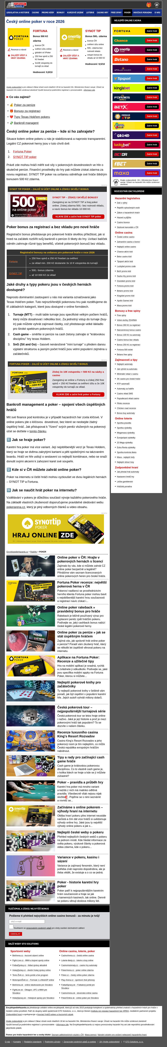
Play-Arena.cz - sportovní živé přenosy (78, 980)
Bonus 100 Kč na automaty (128, 335)
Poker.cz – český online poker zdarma (77, 975)
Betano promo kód (125, 291)
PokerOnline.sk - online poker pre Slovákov (80, 998)
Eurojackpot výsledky (126, 438)
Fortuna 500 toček (125, 350)
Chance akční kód (125, 252)
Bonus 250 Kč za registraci (128, 345)
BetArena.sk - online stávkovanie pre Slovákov (32, 985)
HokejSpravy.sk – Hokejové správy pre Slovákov (33, 998)
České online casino (125, 237)
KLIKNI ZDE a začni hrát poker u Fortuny (78, 394)
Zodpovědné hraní (14, 1014)
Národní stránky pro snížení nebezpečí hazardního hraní (122, 1035)
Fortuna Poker (22, 151)
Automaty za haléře (125, 389)
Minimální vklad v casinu (127, 374)
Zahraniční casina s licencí (128, 242)
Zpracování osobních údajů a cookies (80, 1042)
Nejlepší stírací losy (125, 462)
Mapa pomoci (91, 1035)
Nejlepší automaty (125, 364)
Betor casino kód (124, 256)
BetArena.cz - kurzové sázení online (28, 955)
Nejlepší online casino (126, 247)
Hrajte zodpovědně (14, 87)
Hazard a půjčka (124, 217)
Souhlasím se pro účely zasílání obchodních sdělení (49, 928)
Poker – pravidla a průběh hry (80, 782)
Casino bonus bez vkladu (128, 340)
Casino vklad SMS (125, 393)
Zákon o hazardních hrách (128, 212)
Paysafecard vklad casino (128, 398)
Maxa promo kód (124, 305)
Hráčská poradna (124, 486)
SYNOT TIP (93, 31)
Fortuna (13, 261)
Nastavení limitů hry (125, 477)
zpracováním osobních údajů (38, 928)
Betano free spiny (124, 354)
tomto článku (38, 431)
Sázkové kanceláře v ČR (127, 227)
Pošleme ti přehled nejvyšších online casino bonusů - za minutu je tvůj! (54, 915)
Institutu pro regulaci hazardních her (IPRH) (110, 1011)
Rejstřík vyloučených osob (128, 208)
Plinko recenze (123, 403)
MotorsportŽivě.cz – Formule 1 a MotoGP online (33, 980)
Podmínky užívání (52, 1042)
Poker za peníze (24, 105)
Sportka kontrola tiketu (126, 452)
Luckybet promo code (126, 266)
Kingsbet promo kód (125, 296)
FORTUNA (40, 31)
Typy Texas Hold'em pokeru (32, 117)
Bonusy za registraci (27, 111)
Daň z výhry (122, 203)
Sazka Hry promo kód (126, 276)
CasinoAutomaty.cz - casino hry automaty (79, 965)
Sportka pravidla (124, 423)
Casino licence (123, 222)
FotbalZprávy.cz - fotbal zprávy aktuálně (29, 965)
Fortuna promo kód (125, 286)
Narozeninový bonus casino (129, 330)
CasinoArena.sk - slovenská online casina (79, 993)
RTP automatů (123, 384)
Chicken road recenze (126, 408)
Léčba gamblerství (125, 481)
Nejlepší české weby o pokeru (80, 832)
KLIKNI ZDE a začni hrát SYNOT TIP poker (78, 216)
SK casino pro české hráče (128, 379)
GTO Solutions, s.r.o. (134, 1042)
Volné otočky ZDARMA (127, 320)
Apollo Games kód (125, 301)
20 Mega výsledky (125, 442)
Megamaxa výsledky (126, 433)
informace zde (89, 90)
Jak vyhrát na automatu (127, 369)
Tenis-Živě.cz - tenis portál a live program (30, 975)
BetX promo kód (124, 271)
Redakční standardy (33, 1042)
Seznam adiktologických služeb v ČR (68, 1035)
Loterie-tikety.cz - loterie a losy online (77, 960)
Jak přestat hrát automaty (128, 472)
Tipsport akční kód (125, 261)
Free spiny (121, 315)
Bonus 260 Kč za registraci (128, 325)
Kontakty (17, 1042)
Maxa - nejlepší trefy (126, 457)
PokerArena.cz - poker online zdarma (77, 970)
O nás (7, 1042)
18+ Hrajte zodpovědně (109, 1042)
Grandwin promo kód (126, 281)
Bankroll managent (26, 123)
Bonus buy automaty (126, 413)
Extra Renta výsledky (126, 447)
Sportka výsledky (124, 428)
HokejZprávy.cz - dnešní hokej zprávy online (31, 970)
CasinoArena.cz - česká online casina (77, 955)
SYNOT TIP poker (25, 157)
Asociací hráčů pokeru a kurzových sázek (55, 1014)
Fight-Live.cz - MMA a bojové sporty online (30, 960)
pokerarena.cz (16, 507)
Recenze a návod (18, 50)
